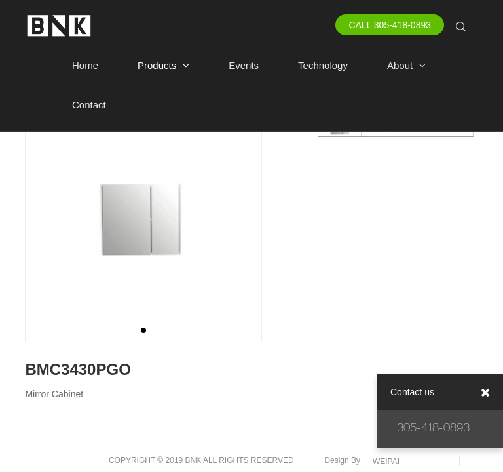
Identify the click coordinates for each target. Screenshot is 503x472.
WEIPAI (386, 461)
